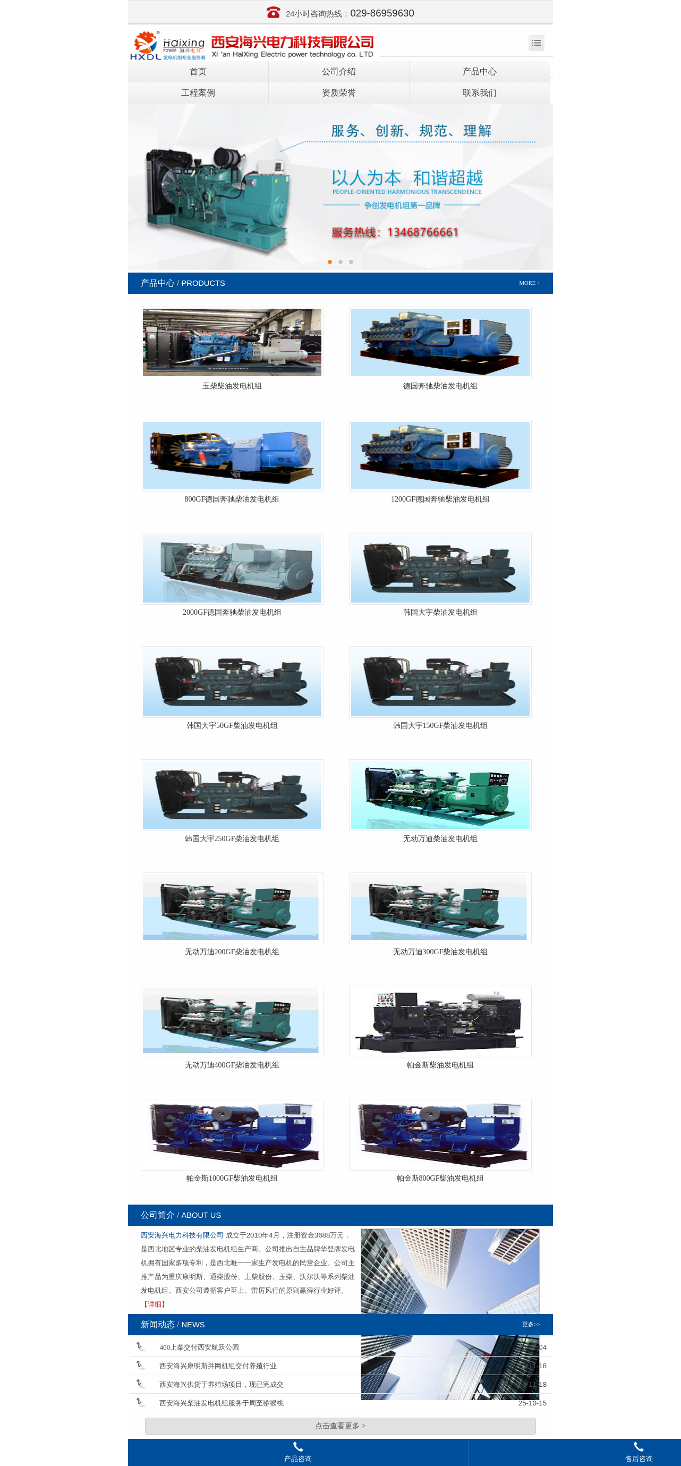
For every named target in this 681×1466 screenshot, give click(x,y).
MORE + (530, 283)
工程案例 (198, 92)
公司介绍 (339, 71)
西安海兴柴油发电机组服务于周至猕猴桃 (221, 1403)
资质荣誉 (339, 92)
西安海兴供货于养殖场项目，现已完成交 (221, 1384)
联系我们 (480, 92)
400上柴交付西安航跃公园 (199, 1347)
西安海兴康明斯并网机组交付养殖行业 (218, 1366)
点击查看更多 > (340, 1426)
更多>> (531, 1324)
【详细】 (154, 1304)
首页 (198, 71)
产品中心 (480, 71)
